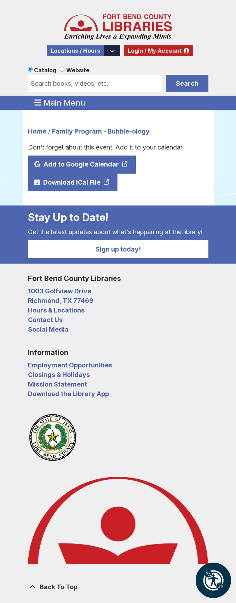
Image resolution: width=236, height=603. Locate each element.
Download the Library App (68, 394)
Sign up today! (118, 249)
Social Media (48, 329)
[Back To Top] (118, 587)
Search (187, 83)
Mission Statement (57, 384)
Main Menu (59, 102)
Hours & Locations (56, 310)
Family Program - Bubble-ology (101, 131)
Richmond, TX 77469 (60, 300)
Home (37, 131)
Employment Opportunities (70, 365)
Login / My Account (155, 50)
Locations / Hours (75, 50)
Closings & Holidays (59, 374)
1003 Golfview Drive (59, 291)
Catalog (45, 70)
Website (78, 70)
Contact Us (45, 319)
